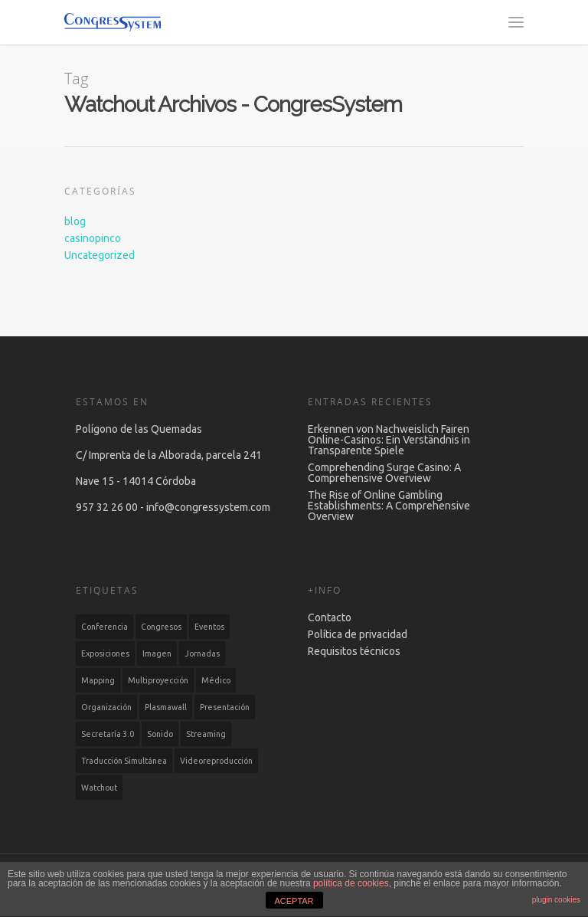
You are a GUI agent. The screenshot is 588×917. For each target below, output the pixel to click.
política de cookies (351, 883)
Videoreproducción (216, 760)
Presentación (225, 707)
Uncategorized (99, 255)
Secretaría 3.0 (107, 734)
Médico (215, 680)
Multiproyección (158, 680)
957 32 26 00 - (111, 507)
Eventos (209, 626)
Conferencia (104, 626)
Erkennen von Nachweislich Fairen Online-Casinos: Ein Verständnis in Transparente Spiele (389, 440)
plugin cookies (556, 900)
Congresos (161, 626)
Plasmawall (166, 707)
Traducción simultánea (124, 760)
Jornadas (202, 653)
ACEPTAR (293, 901)
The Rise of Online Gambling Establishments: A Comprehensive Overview (389, 506)
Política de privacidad (357, 634)
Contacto (329, 617)
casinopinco (92, 238)
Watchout (99, 787)
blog (75, 221)
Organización (106, 707)
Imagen (157, 653)
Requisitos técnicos (354, 651)
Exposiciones (105, 653)
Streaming (206, 734)
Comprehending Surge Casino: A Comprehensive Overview (384, 472)
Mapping (98, 680)
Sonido (160, 734)
